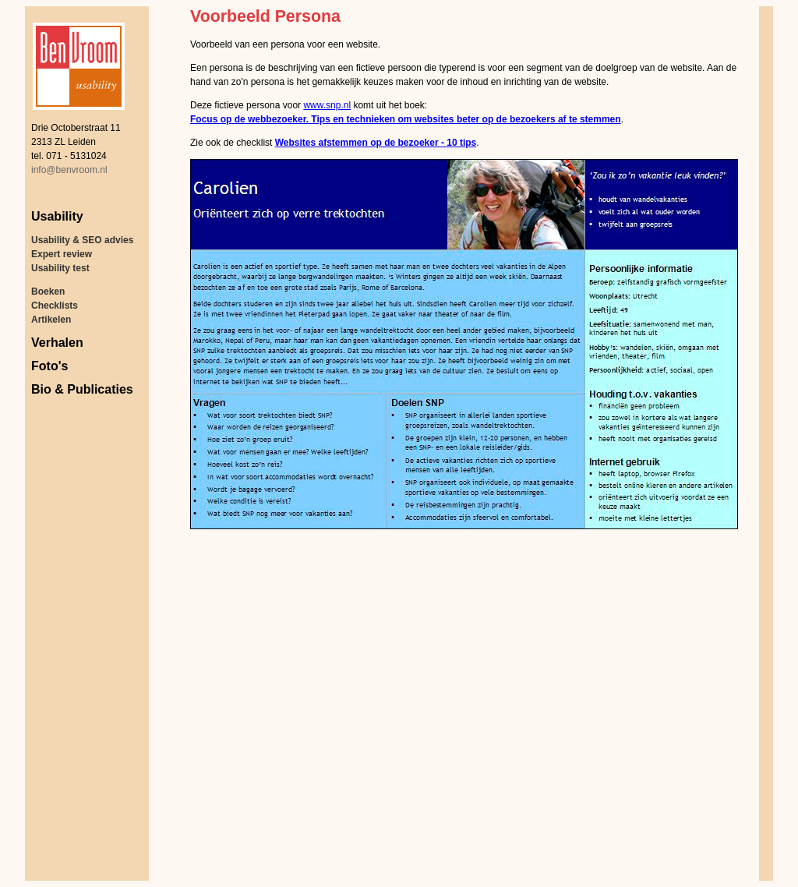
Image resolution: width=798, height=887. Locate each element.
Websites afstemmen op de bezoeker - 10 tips (376, 142)
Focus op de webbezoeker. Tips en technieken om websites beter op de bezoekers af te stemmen (405, 119)
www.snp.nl (327, 105)
